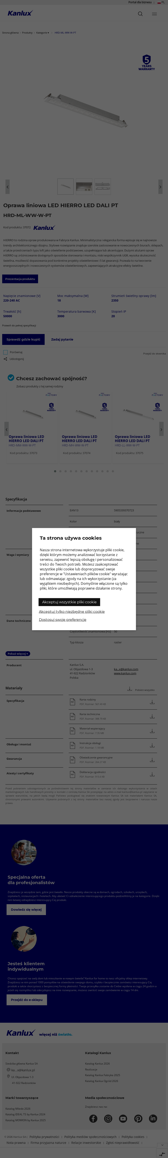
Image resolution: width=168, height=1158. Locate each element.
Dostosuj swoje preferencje (62, 619)
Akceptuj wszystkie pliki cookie (69, 602)
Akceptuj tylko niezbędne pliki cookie (72, 611)
